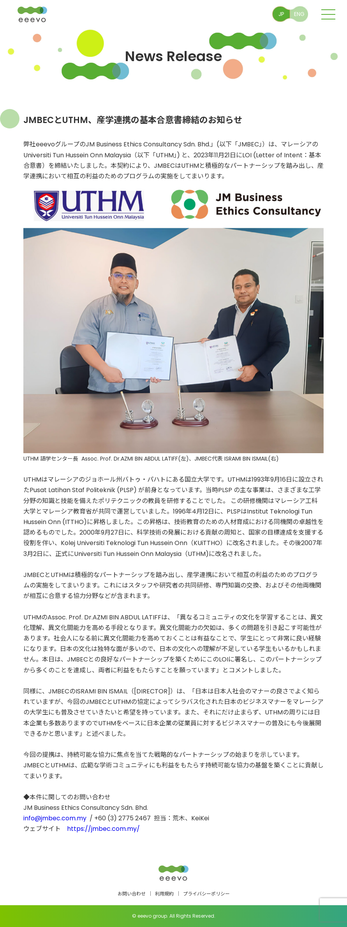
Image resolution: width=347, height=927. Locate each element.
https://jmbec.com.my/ (103, 828)
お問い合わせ (132, 893)
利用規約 (164, 893)
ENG (299, 14)
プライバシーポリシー (206, 893)
